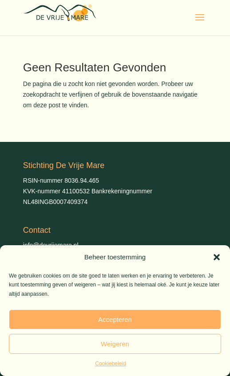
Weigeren (115, 344)
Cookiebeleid (110, 363)
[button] (216, 257)
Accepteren (115, 319)
